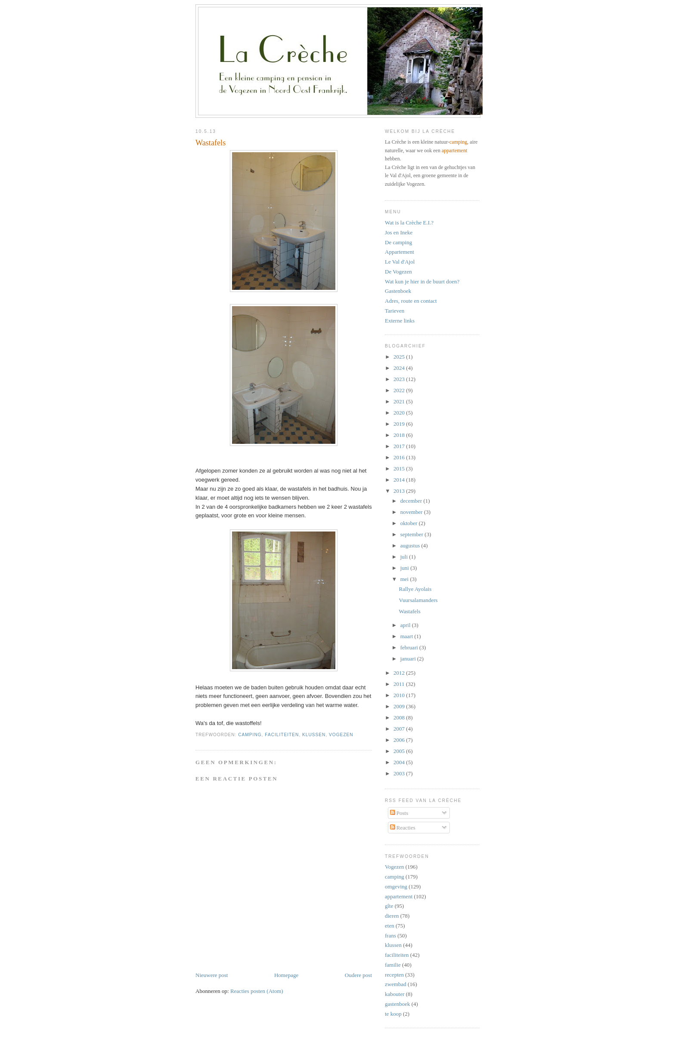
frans (390, 935)
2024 (399, 368)
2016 (399, 457)
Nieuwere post (211, 975)
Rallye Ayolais (415, 589)
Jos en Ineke (398, 232)
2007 (399, 728)
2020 (399, 412)
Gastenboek (398, 291)
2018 (399, 435)
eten (389, 925)
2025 (399, 356)
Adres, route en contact (411, 301)
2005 (399, 751)
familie (393, 965)
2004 (399, 762)
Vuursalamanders (418, 600)
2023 (399, 379)
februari (409, 647)
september (412, 534)
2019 (399, 424)
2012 (399, 673)
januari (408, 658)
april (406, 625)
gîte (389, 906)
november (412, 512)
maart (407, 636)
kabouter (394, 994)
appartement (454, 150)
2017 (399, 446)
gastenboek (397, 1004)
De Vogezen (398, 271)
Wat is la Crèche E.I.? (409, 222)
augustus (410, 545)
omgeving (396, 886)
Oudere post (358, 975)
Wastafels (210, 142)
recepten (394, 974)
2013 (399, 491)
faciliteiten (282, 734)
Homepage (286, 975)
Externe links (400, 320)
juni (405, 568)
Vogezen (341, 734)
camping (249, 734)
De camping (398, 242)
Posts (399, 813)
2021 (399, 401)
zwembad (395, 984)
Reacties (402, 827)
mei (405, 579)
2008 (399, 717)
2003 (399, 773)
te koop (393, 1014)
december (412, 501)
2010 (399, 695)
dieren (392, 916)
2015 (399, 468)
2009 (399, 706)
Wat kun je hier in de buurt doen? (422, 281)
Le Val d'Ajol (400, 261)
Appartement (399, 252)
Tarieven (394, 310)
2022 (399, 390)
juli (404, 556)
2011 (399, 684)
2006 (399, 740)
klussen (313, 734)
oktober (409, 523)
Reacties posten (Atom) (256, 991)
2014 (399, 479)
